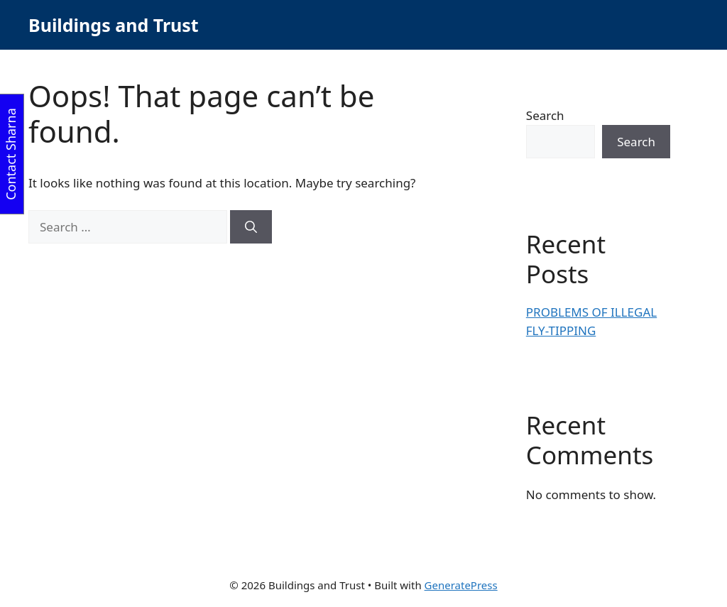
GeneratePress (461, 585)
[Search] (251, 227)
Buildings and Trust (113, 25)
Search (545, 115)
